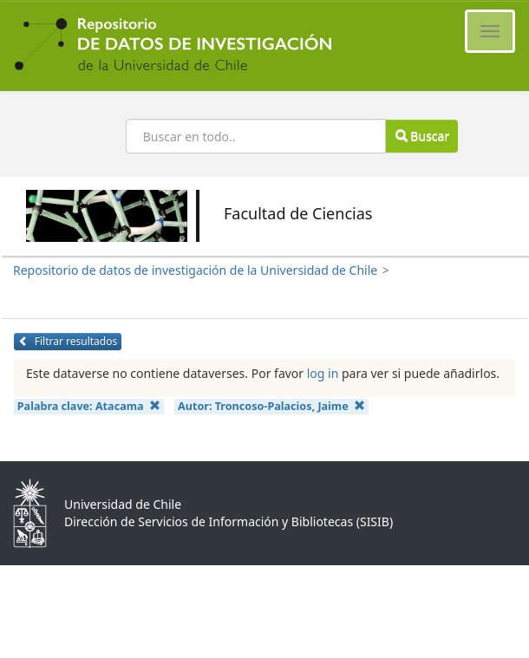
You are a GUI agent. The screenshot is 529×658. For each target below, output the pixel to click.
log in (323, 373)
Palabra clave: (88, 406)
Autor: (271, 406)
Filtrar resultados (67, 341)
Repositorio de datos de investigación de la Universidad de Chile (195, 270)
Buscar (422, 135)
